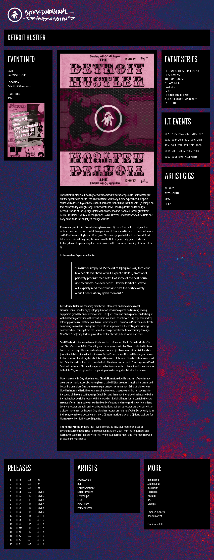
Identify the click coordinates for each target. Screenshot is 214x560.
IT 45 (28, 515)
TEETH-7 (39, 539)
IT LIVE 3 (39, 499)
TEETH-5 (39, 531)
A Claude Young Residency (181, 99)
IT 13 (10, 527)
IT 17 (10, 543)
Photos (168, 15)
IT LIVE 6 (39, 511)
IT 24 (18, 503)
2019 (174, 139)
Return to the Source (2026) (182, 71)
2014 (167, 145)
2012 (180, 145)
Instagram (152, 487)
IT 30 (19, 527)
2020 (167, 139)
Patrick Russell (84, 507)
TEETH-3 (39, 523)
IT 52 (28, 543)
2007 (175, 151)
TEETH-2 (39, 519)
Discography (118, 15)
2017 (187, 139)
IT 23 (18, 499)
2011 (186, 145)
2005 (189, 151)
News (157, 15)
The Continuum (174, 79)
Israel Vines (83, 503)
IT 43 (28, 507)
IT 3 (9, 487)
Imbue (168, 91)
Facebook (152, 491)
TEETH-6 (39, 535)
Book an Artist (154, 516)
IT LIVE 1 (39, 491)
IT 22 (18, 495)
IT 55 (37, 487)
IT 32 (18, 535)
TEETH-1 (39, 515)
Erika (168, 204)
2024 (181, 134)
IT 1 (9, 479)
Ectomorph (172, 193)
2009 (198, 145)
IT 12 (10, 523)
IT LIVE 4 (39, 503)
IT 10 (10, 515)
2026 (167, 134)
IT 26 (18, 511)
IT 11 (9, 519)
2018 (180, 139)
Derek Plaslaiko (85, 491)
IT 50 (28, 535)
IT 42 (28, 503)
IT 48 (28, 527)
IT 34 (19, 543)
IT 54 (37, 483)
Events (146, 15)
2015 (199, 139)
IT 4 (9, 491)
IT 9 (9, 511)
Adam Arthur (84, 479)
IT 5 (9, 495)
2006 (182, 151)
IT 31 (18, 531)
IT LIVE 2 (39, 495)
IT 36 (28, 483)
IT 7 (9, 503)
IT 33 (19, 539)
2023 (187, 134)
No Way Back (172, 83)
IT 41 (28, 499)
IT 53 (37, 479)
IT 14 (10, 531)
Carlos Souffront (85, 487)
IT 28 (19, 519)
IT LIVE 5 (39, 507)
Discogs (151, 503)
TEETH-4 (39, 527)
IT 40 (28, 495)
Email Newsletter (156, 524)
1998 (180, 156)
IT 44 (28, 511)
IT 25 (18, 507)
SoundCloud (153, 483)
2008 (168, 151)
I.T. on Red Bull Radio (177, 95)
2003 (196, 151)
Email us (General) (156, 512)
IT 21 (18, 491)
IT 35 (28, 479)
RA (148, 499)
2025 (174, 134)
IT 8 (10, 507)
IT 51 (28, 539)
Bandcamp (153, 479)
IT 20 (19, 487)
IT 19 (18, 483)
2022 (194, 134)
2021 (201, 134)
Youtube (151, 495)
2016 (193, 139)
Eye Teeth (170, 103)
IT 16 (10, 539)
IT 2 (9, 483)
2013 (173, 145)
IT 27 (18, 515)
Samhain (170, 87)
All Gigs (170, 188)
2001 (174, 156)
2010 (191, 145)
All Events (191, 156)
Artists (134, 15)
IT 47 (28, 523)
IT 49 (28, 531)
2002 (167, 156)
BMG (10, 97)
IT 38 (28, 487)
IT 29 (18, 523)
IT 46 (28, 519)
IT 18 (18, 479)
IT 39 (28, 491)
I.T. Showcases (173, 75)
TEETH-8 (39, 543)
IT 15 (10, 535)
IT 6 (9, 499)
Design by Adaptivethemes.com (199, 556)
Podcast (180, 15)
